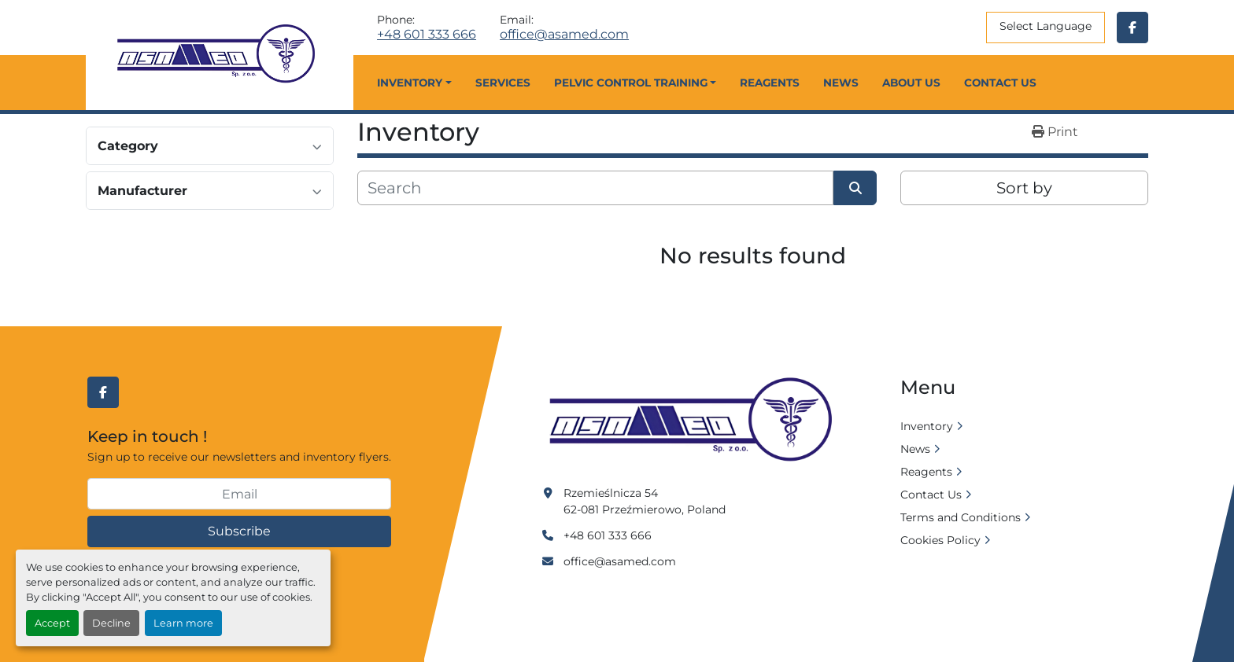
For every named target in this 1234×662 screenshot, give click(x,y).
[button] (414, 82)
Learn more (183, 623)
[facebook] (1132, 27)
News (841, 82)
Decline (111, 623)
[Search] (595, 188)
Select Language (1045, 26)
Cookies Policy (940, 540)
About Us (911, 82)
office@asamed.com (564, 34)
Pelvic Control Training (631, 82)
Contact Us (1000, 82)
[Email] (239, 493)
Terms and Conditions (960, 517)
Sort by (1024, 187)
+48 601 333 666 (426, 34)
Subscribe (239, 531)
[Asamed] (695, 421)
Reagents (770, 82)
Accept (52, 623)
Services (502, 82)
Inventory (409, 82)
